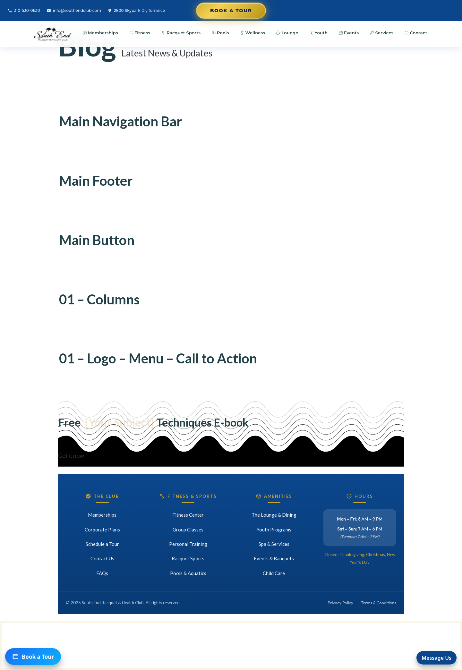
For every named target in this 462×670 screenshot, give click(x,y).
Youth (318, 32)
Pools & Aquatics (188, 573)
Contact (415, 32)
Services (381, 32)
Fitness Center (188, 515)
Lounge (287, 32)
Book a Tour (231, 10)
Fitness (139, 32)
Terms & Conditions (378, 602)
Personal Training (188, 544)
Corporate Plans (102, 529)
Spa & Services (274, 544)
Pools (220, 32)
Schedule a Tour (102, 544)
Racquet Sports (181, 32)
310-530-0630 (24, 10)
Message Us (436, 657)
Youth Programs (274, 529)
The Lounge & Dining (274, 515)
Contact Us (102, 558)
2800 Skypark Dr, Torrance (136, 10)
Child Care (274, 573)
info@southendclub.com (74, 10)
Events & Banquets (274, 558)
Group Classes (188, 529)
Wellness (252, 32)
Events (348, 32)
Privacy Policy (340, 602)
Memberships (100, 32)
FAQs (102, 573)
